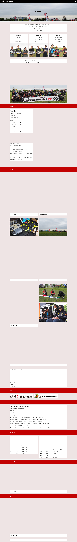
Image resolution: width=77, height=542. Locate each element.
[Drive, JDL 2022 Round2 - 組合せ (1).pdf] (38, 517)
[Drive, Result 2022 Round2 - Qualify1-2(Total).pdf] (24, 259)
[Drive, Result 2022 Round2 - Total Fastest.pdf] (24, 304)
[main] (38, 12)
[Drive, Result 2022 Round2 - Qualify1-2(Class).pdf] (53, 259)
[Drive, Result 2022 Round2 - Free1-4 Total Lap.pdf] (24, 193)
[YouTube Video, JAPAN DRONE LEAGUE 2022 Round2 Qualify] (24, 74)
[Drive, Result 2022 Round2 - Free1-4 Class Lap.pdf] (53, 193)
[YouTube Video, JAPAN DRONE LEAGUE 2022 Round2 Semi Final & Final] (53, 74)
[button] (76, 1)
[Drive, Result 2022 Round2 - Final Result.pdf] (38, 346)
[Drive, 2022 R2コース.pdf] (38, 477)
